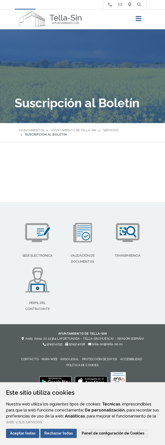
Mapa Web (49, 359)
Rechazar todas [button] (58, 433)
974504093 (52, 344)
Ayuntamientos (31, 130)
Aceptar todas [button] (22, 433)
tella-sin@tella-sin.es (105, 344)
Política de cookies (82, 365)
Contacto (30, 359)
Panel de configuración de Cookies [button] (113, 433)
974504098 (75, 344)
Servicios (110, 130)
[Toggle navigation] (138, 20)
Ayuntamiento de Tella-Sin (73, 130)
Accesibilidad (131, 359)
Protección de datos (99, 359)
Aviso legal (69, 359)
